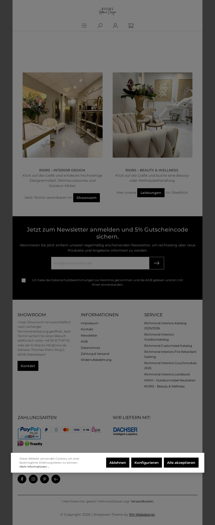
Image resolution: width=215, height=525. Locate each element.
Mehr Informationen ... (34, 466)
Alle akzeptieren (181, 463)
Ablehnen (117, 463)
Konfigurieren (146, 463)
